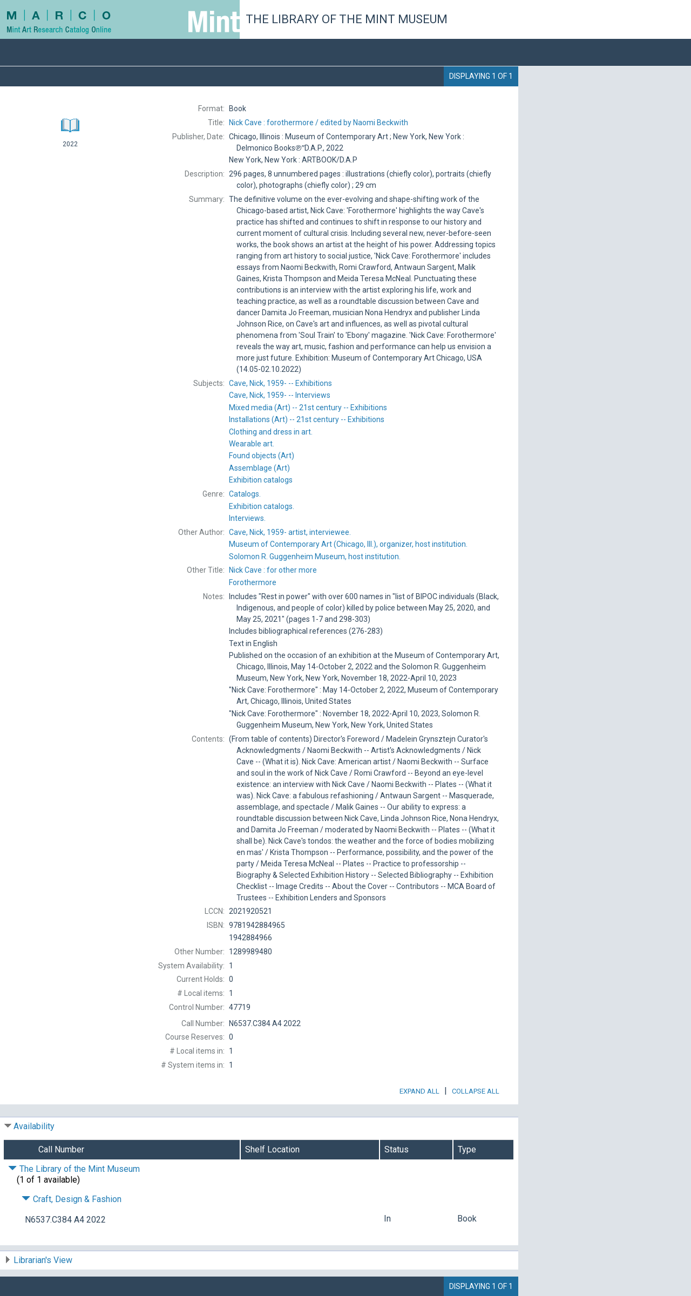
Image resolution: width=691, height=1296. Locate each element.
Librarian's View (42, 1260)
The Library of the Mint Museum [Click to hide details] (74, 1169)
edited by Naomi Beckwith (318, 122)
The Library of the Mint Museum (347, 19)
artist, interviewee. (290, 532)
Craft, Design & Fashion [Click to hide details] (71, 1199)
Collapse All (475, 1091)
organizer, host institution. (348, 544)
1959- (280, 383)
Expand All (419, 1091)
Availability (34, 1126)
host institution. (315, 556)
